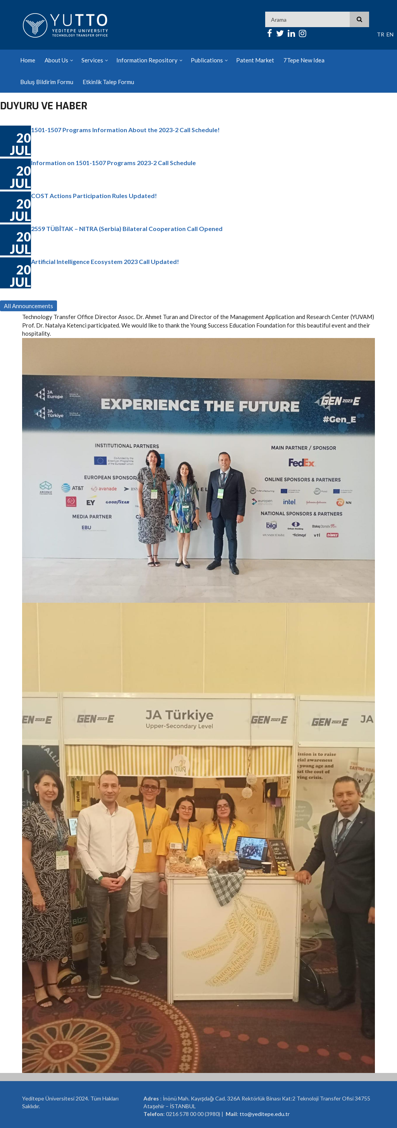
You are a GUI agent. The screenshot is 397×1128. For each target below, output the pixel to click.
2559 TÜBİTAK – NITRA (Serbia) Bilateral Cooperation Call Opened (127, 228)
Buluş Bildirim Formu (46, 81)
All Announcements (28, 305)
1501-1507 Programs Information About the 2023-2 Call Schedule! (125, 129)
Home (27, 60)
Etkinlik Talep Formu (108, 81)
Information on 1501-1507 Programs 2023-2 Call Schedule (113, 162)
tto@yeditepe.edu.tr (265, 1114)
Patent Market (255, 60)
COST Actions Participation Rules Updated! (94, 195)
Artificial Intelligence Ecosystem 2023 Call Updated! (105, 261)
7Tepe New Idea (304, 60)
